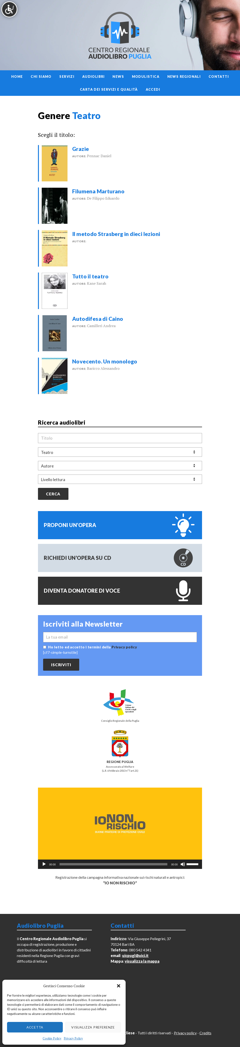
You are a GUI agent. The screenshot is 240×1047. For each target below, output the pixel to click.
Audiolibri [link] (93, 77)
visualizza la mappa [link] (142, 961)
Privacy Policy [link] (73, 1038)
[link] (55, 162)
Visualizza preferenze (93, 1027)
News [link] (118, 77)
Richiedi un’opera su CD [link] (77, 558)
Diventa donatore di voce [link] (82, 590)
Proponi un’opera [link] (70, 525)
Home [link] (17, 77)
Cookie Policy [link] (52, 1038)
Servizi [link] (66, 77)
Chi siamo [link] (41, 77)
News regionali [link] (184, 77)
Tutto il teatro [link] (90, 276)
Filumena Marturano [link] (98, 191)
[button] (118, 985)
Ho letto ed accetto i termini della (92, 647)
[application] (120, 864)
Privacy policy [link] (124, 647)
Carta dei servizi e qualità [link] (109, 89)
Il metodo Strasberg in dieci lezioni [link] (116, 234)
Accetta (34, 1027)
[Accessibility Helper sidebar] (9, 9)
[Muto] (182, 864)
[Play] (44, 864)
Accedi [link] (153, 89)
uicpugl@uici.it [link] (135, 955)
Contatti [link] (219, 77)
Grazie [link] (80, 149)
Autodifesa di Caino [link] (97, 318)
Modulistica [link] (145, 77)
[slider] (114, 864)
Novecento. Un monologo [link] (104, 361)
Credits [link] (205, 1033)
